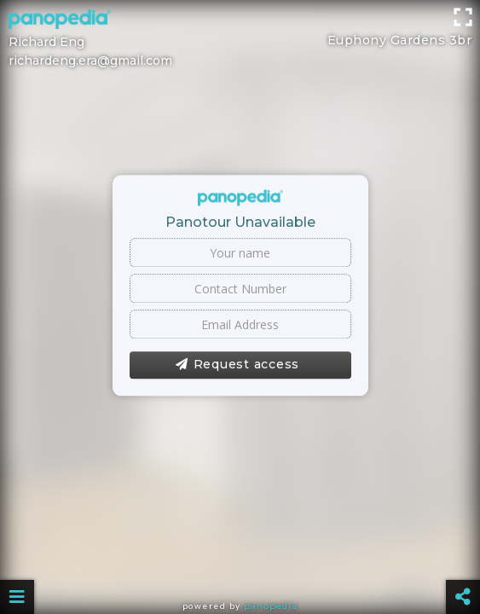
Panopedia (271, 605)
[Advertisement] (240, 38)
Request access (237, 365)
